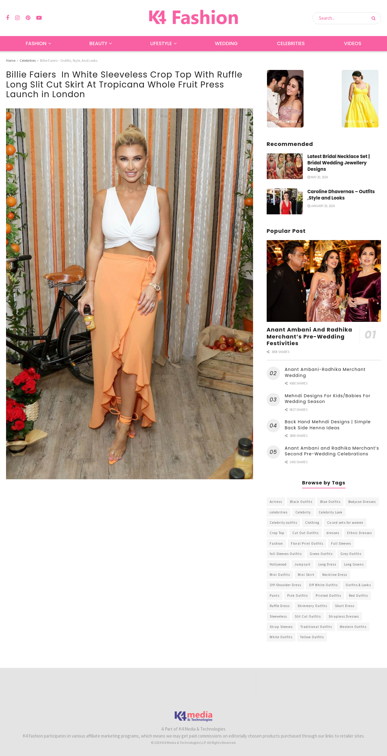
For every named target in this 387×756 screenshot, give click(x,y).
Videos (352, 43)
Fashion (36, 43)
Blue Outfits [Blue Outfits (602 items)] (330, 502)
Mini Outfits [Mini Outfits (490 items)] (280, 575)
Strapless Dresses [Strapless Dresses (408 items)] (344, 616)
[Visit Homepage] (193, 18)
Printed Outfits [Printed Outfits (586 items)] (328, 595)
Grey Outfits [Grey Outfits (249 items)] (350, 554)
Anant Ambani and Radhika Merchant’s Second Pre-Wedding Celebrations (332, 451)
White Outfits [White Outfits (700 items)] (281, 637)
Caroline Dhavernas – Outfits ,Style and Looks (341, 194)
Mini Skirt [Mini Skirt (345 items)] (306, 575)
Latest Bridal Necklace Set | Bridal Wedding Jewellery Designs (338, 162)
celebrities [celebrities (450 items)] (279, 512)
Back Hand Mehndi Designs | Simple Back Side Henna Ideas (328, 425)
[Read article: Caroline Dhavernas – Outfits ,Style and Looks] (285, 201)
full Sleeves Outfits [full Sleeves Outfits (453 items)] (286, 554)
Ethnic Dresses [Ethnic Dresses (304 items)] (359, 533)
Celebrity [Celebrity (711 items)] (303, 512)
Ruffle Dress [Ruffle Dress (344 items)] (280, 606)
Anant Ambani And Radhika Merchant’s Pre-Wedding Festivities (310, 336)
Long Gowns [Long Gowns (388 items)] (354, 564)
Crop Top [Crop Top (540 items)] (277, 533)
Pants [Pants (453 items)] (274, 595)
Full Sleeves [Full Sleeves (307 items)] (341, 543)
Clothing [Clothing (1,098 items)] (312, 522)
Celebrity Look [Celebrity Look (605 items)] (331, 512)
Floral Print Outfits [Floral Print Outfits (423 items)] (307, 543)
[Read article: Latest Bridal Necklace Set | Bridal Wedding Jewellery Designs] (285, 166)
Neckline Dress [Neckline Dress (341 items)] (334, 575)
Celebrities (291, 43)
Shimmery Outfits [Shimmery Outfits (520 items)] (312, 606)
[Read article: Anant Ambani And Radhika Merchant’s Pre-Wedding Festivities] (324, 281)
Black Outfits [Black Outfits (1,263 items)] (301, 502)
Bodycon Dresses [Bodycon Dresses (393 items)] (362, 502)
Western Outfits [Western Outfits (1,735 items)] (353, 627)
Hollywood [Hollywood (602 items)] (278, 564)
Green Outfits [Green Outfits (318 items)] (321, 554)
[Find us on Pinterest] (28, 18)
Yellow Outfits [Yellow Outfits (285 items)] (312, 637)
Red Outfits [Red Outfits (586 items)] (358, 595)
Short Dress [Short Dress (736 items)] (344, 606)
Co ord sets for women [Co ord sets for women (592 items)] (345, 522)
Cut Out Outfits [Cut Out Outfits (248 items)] (305, 533)
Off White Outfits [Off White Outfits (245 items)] (323, 585)
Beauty (98, 43)
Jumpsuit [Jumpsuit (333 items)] (302, 564)
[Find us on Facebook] (7, 18)
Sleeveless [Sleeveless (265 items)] (278, 616)
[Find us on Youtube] (39, 18)
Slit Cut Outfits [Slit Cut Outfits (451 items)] (308, 616)
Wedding (226, 43)
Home (10, 60)
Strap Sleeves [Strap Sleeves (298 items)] (281, 627)
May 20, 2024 (317, 177)
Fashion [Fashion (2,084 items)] (276, 543)
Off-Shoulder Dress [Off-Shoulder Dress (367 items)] (285, 585)
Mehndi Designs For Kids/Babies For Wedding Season (328, 399)
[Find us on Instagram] (17, 18)
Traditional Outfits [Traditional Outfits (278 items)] (316, 627)
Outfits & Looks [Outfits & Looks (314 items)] (358, 585)
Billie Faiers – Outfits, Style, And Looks (68, 60)
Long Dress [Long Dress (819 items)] (327, 564)
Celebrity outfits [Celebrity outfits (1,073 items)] (283, 522)
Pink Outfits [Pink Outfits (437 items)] (297, 595)
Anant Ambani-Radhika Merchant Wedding (325, 372)
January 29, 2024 (321, 206)
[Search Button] (375, 18)
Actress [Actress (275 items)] (276, 502)
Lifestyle (161, 43)
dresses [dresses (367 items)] (333, 533)
